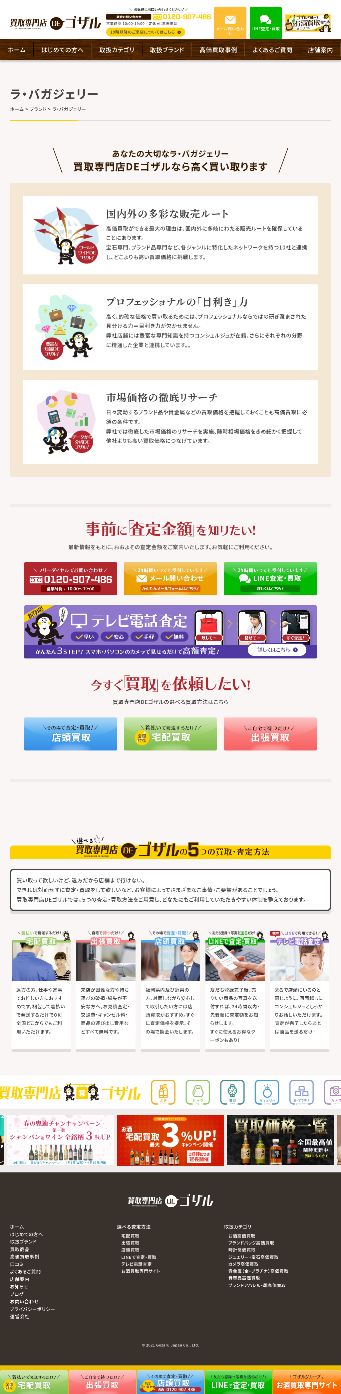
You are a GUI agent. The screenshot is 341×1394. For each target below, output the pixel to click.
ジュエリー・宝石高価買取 (253, 1257)
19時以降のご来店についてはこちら (145, 32)
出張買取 (130, 1243)
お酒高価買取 (241, 1236)
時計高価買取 (242, 1249)
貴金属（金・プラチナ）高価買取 (258, 1271)
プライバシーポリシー (32, 1309)
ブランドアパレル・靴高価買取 (257, 1285)
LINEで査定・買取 (139, 1257)
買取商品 (20, 1249)
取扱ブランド (167, 49)
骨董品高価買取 (244, 1278)
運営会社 (20, 1316)
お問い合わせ (24, 1301)
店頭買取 (130, 1249)
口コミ (17, 1264)
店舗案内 (320, 49)
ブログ (17, 1294)
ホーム (17, 49)
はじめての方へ (62, 49)
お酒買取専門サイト (140, 1271)
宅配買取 (130, 1236)
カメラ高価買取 (243, 1264)
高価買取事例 (218, 49)
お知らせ (19, 1286)
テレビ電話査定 (136, 1264)
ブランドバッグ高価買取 (251, 1243)
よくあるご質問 (273, 49)
